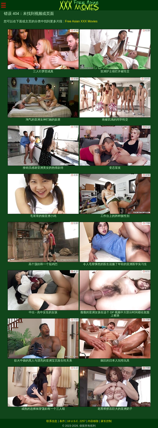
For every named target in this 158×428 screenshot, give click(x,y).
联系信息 (51, 421)
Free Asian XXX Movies (81, 21)
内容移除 (93, 421)
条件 (62, 421)
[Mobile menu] (3, 5)
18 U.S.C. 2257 (76, 421)
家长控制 (106, 421)
